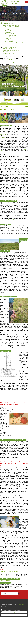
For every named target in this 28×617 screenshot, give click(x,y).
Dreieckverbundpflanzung (14, 220)
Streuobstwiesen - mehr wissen (11, 25)
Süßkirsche (18, 183)
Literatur (7, 46)
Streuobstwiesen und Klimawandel (14, 43)
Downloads (5, 51)
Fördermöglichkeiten (8, 48)
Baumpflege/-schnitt (10, 32)
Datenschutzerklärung (21, 604)
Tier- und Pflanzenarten (11, 31)
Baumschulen (8, 38)
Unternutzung (8, 37)
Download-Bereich (18, 63)
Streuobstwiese (7, 23)
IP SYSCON (14, 596)
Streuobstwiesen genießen (9, 47)
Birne (13, 183)
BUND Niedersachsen (13, 60)
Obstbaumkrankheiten (10, 35)
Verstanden (14, 614)
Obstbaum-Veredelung (11, 34)
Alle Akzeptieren (14, 612)
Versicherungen (9, 41)
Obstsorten (8, 29)
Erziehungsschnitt (5, 347)
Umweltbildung (9, 40)
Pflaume (23, 183)
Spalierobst (3, 134)
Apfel (9, 183)
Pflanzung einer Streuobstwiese (13, 28)
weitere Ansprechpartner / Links (11, 50)
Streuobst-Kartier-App (8, 53)
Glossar (7, 44)
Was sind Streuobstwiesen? (12, 26)
